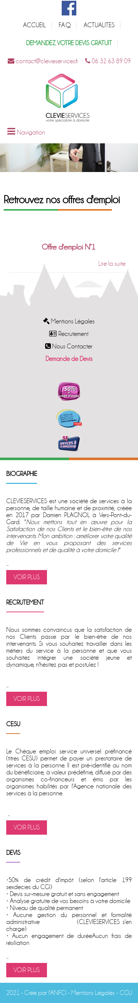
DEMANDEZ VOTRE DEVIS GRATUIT (69, 43)
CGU (126, 992)
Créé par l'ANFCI (45, 992)
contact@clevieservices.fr (43, 61)
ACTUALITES (99, 25)
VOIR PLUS (27, 577)
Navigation (31, 132)
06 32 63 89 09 (108, 61)
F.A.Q (65, 25)
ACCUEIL (34, 25)
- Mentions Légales (90, 992)
